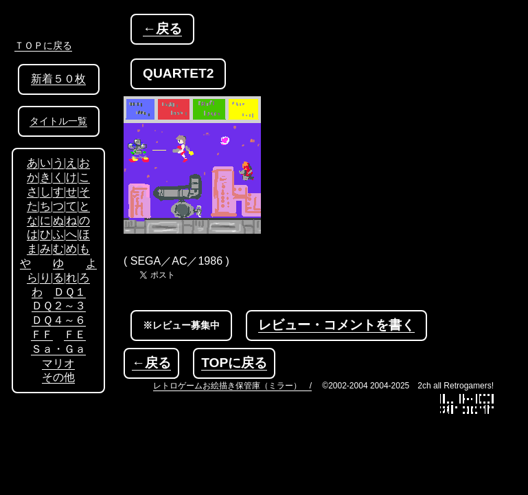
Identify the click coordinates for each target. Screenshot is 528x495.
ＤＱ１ (70, 292)
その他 (58, 377)
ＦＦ (42, 334)
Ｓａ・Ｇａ (58, 349)
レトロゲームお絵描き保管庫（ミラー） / (232, 385)
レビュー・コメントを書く (336, 325)
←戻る (162, 28)
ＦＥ (75, 334)
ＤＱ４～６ (59, 320)
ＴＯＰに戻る (43, 45)
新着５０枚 (58, 79)
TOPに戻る (234, 362)
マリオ (58, 363)
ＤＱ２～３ (59, 305)
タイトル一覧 (58, 121)
